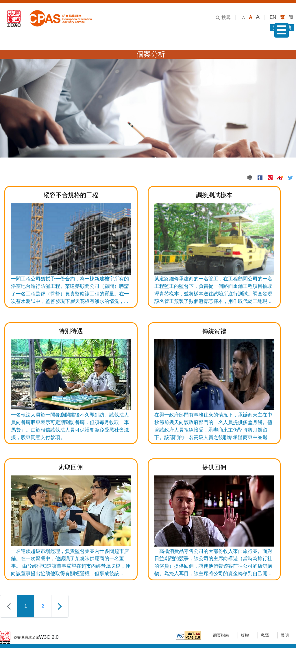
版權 (245, 635)
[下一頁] (60, 606)
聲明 (285, 635)
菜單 (280, 31)
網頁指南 (221, 635)
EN (273, 17)
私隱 (265, 635)
